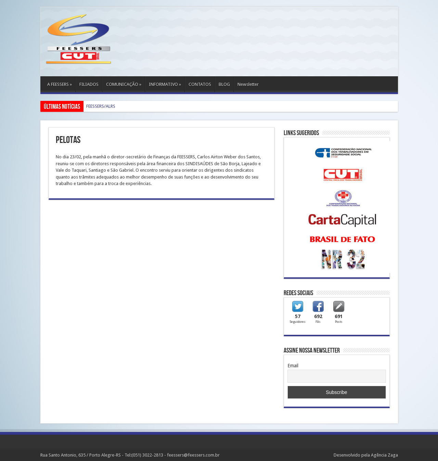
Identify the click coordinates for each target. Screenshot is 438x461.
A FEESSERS (59, 84)
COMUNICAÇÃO (123, 84)
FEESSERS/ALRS (100, 106)
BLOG (224, 84)
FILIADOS (89, 84)
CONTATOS (200, 84)
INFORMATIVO (165, 84)
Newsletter (248, 84)
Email (292, 365)
